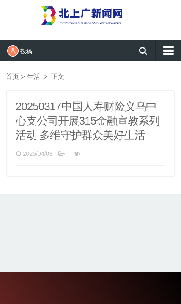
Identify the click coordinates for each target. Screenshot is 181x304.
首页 (12, 76)
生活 (33, 76)
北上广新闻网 (90, 19)
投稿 (19, 51)
